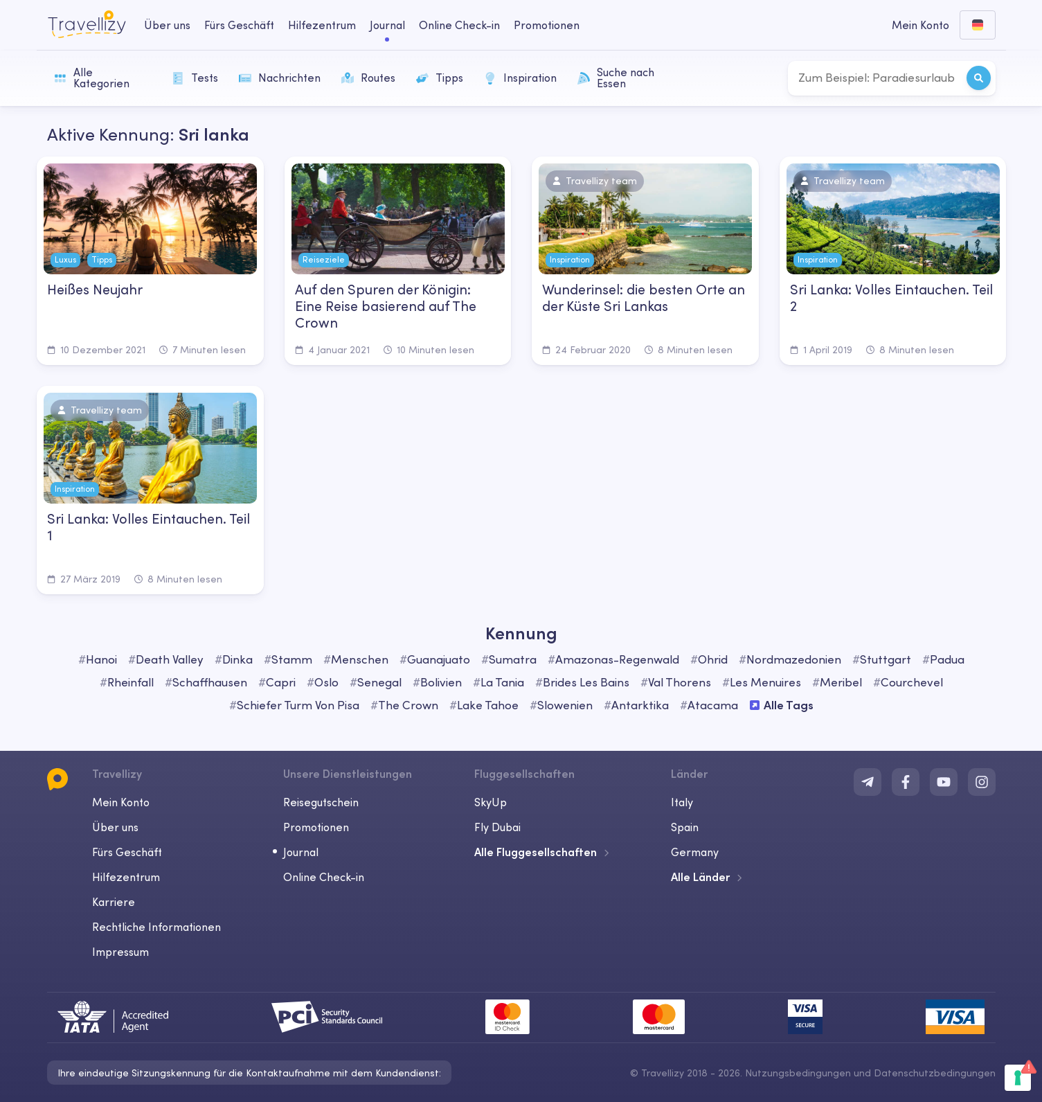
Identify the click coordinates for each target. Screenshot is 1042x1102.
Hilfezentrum (126, 876)
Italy (682, 802)
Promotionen (547, 24)
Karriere (113, 901)
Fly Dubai (497, 827)
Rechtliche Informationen (156, 926)
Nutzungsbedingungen (798, 1073)
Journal (300, 851)
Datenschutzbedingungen (935, 1073)
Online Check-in (323, 876)
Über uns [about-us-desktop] (167, 24)
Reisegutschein (321, 802)
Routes (368, 78)
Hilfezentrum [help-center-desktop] (322, 24)
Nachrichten (280, 78)
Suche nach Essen (615, 77)
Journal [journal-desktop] (387, 24)
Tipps (439, 78)
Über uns (115, 827)
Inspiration (520, 78)
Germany (695, 851)
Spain (685, 827)
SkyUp (490, 802)
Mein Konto (121, 802)
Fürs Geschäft (127, 851)
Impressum (120, 951)
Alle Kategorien (91, 77)
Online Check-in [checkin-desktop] (459, 24)
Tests (195, 78)
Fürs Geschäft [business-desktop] (239, 24)
